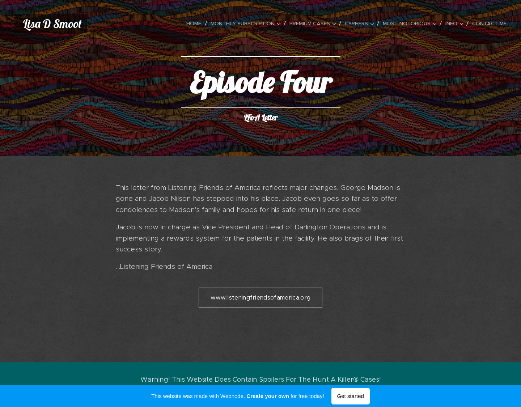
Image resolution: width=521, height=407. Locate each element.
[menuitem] (196, 23)
